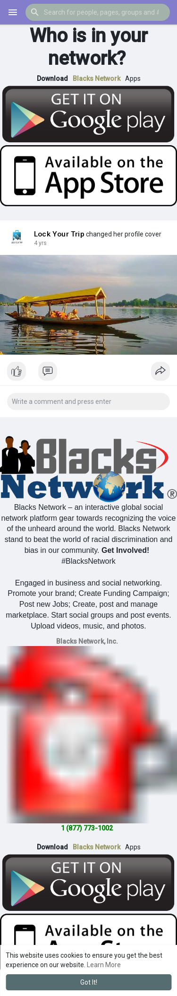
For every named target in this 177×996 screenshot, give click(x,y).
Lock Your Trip (59, 234)
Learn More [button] (104, 965)
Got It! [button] (88, 982)
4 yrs (40, 243)
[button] (97, 12)
